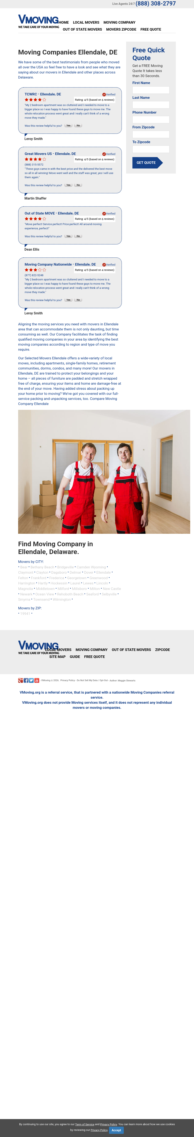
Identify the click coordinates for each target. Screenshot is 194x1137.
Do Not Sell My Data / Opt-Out (92, 680)
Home (64, 22)
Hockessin (59, 583)
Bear (24, 567)
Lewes (88, 583)
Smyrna (24, 599)
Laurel (75, 583)
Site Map (57, 657)
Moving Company (119, 22)
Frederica (56, 578)
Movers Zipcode (121, 29)
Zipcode (162, 650)
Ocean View (44, 594)
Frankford (38, 578)
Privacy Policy (68, 680)
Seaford (92, 594)
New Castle (112, 589)
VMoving (45, 680)
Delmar (75, 572)
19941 (25, 613)
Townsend (41, 599)
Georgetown (77, 578)
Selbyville (109, 594)
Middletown (45, 589)
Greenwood (98, 578)
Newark (26, 594)
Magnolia (25, 589)
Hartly (43, 583)
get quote (146, 163)
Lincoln (102, 583)
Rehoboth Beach (70, 594)
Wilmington (62, 599)
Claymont (25, 572)
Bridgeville (65, 567)
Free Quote (150, 29)
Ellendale (103, 572)
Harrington (26, 583)
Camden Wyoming (91, 567)
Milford (63, 589)
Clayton (42, 572)
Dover (88, 572)
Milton (95, 589)
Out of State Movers (82, 29)
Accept (116, 1130)
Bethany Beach (42, 567)
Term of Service (84, 1124)
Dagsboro (59, 572)
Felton (23, 578)
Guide (75, 657)
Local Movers (86, 22)
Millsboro (79, 589)
